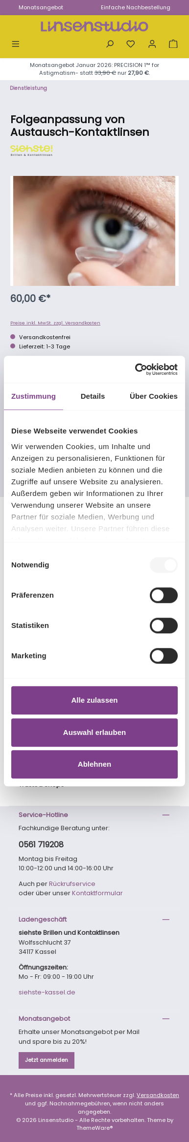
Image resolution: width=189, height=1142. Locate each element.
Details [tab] (93, 396)
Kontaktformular (97, 893)
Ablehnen (94, 764)
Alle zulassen (94, 700)
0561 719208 (41, 844)
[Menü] (15, 45)
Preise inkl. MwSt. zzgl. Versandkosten (55, 323)
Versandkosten (158, 1095)
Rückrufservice (72, 884)
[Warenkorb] (173, 45)
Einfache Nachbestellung (135, 7)
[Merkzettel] (131, 45)
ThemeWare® (94, 1128)
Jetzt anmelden (46, 1060)
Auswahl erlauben (94, 732)
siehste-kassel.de (47, 992)
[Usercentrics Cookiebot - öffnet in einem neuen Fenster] (136, 369)
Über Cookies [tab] (154, 396)
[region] (94, 231)
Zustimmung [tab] (33, 396)
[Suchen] (109, 45)
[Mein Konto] (152, 45)
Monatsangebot (41, 7)
